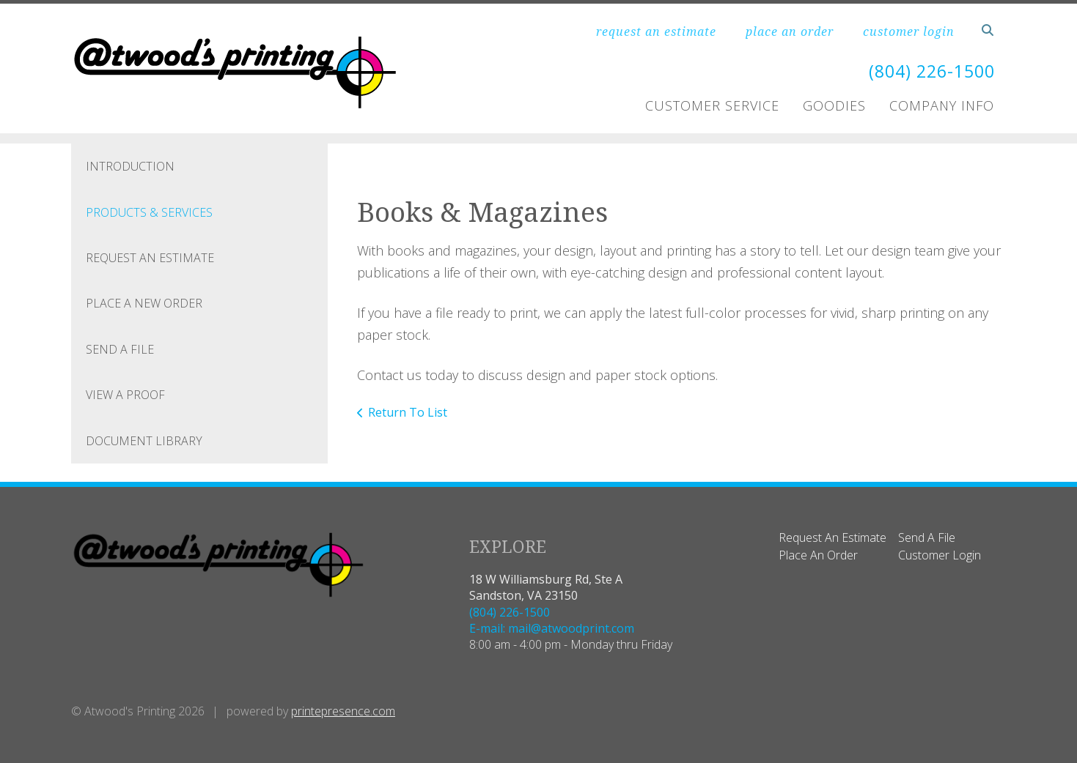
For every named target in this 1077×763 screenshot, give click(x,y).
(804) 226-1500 (928, 71)
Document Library (144, 440)
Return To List (407, 411)
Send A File (120, 348)
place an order (790, 31)
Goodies (834, 105)
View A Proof (125, 395)
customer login (909, 31)
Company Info (941, 105)
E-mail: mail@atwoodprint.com (551, 628)
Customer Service (712, 105)
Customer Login (939, 555)
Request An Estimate (150, 258)
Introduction (130, 166)
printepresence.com (343, 710)
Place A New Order (144, 303)
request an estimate (656, 31)
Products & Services (149, 212)
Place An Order (818, 555)
